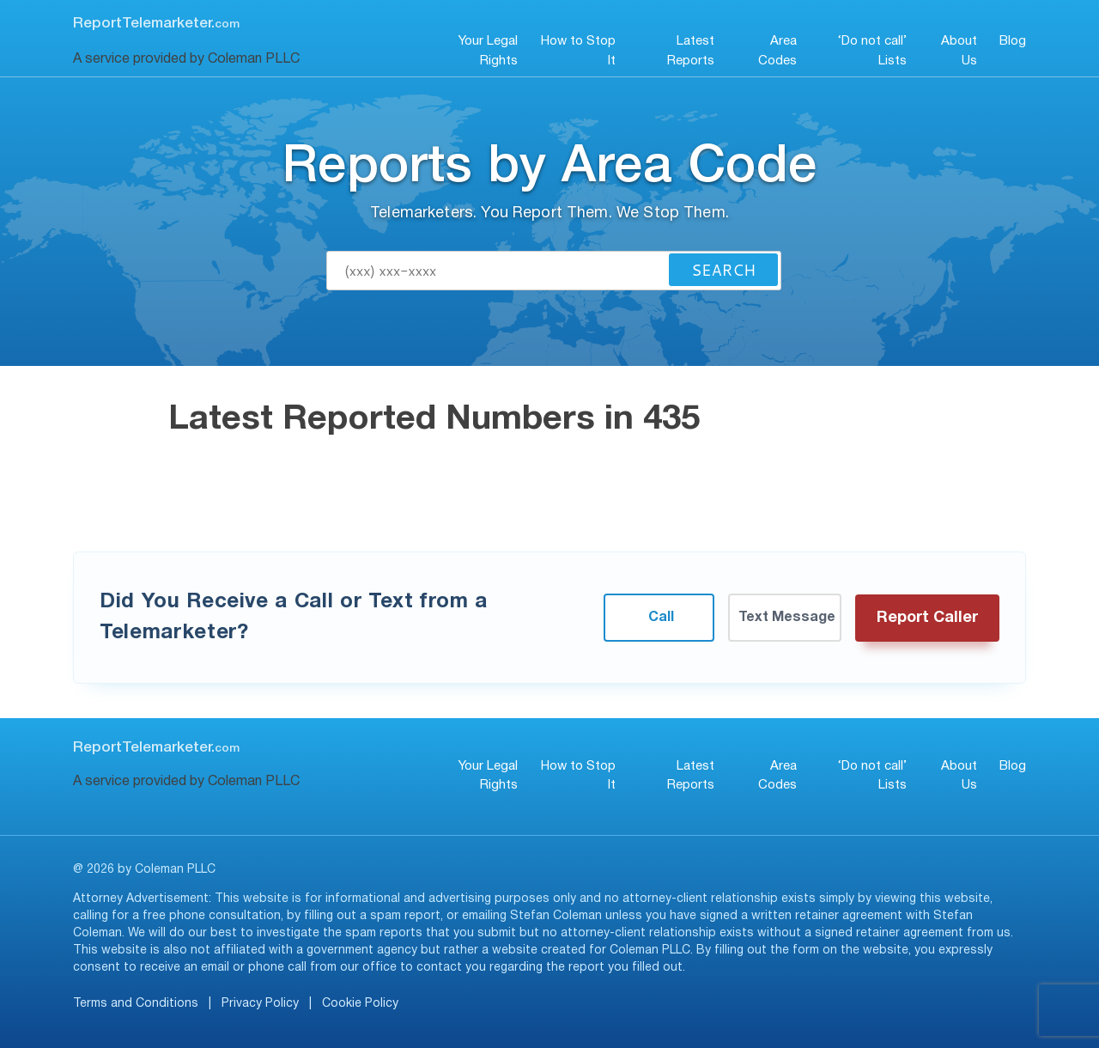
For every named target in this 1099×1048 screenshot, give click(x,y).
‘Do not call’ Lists (872, 51)
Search (723, 270)
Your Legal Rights (488, 51)
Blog (1012, 41)
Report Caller (927, 618)
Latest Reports (690, 51)
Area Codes (777, 51)
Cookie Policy (360, 1003)
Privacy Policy (260, 1003)
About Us (959, 51)
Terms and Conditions (135, 1003)
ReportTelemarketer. (156, 23)
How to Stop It (578, 51)
